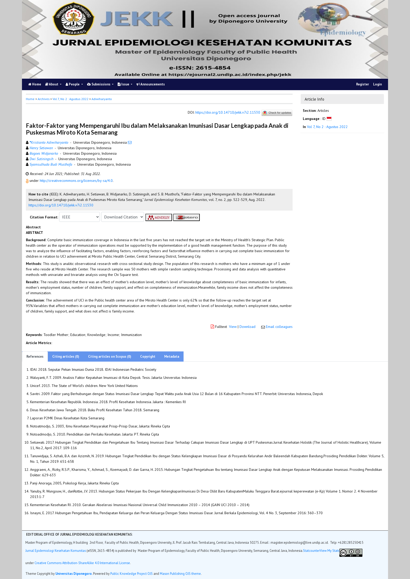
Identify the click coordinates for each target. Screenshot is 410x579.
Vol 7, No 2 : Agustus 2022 (70, 99)
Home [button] (30, 99)
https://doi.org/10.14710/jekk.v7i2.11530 (227, 112)
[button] (28, 180)
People (73, 84)
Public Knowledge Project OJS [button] (131, 573)
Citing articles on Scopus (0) (109, 356)
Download (247, 326)
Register (362, 84)
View (233, 326)
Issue (124, 84)
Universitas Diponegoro (73, 573)
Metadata (171, 356)
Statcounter (311, 550)
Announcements (150, 84)
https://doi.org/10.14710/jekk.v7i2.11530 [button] (61, 205)
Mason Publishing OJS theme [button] (180, 573)
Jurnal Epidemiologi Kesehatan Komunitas (56, 550)
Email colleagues (279, 326)
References (34, 356)
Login (377, 84)
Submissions (99, 84)
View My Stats (329, 550)
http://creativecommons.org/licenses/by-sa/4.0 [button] (76, 180)
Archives (43, 99)
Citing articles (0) (65, 356)
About (52, 84)
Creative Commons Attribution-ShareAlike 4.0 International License (82, 563)
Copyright (147, 356)
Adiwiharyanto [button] (102, 99)
